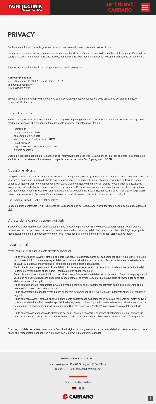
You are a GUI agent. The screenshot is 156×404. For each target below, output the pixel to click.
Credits (78, 382)
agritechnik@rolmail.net (20, 85)
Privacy (68, 382)
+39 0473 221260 (64, 369)
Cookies (87, 382)
